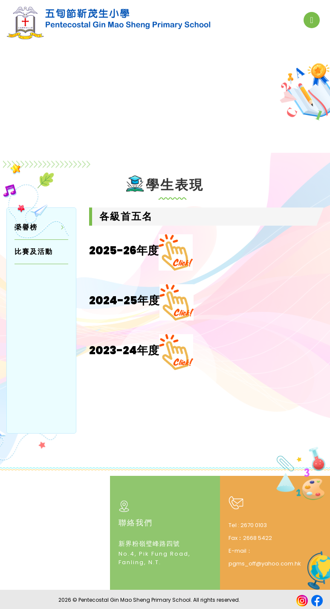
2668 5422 (257, 537)
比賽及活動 (33, 250)
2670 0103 (253, 524)
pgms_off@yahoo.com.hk (265, 562)
